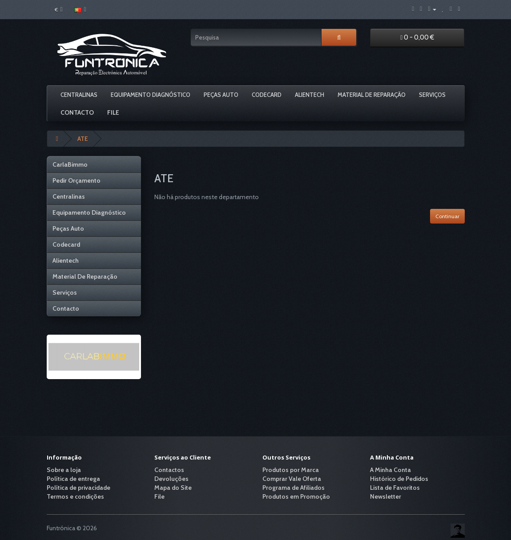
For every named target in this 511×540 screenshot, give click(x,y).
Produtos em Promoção (296, 496)
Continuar (447, 216)
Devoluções (171, 479)
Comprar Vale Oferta (291, 479)
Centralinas (78, 94)
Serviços (432, 94)
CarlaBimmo (70, 164)
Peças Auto (221, 94)
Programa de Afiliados (293, 488)
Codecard (267, 94)
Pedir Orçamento (76, 180)
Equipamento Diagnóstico (150, 94)
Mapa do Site (173, 488)
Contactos (169, 470)
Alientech (309, 94)
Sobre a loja (64, 470)
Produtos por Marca (290, 470)
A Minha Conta (390, 470)
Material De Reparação (372, 94)
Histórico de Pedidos (399, 479)
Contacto (77, 112)
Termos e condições (75, 496)
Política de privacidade (78, 488)
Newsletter (385, 496)
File (113, 112)
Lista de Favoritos (395, 488)
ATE (82, 139)
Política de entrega (73, 479)
